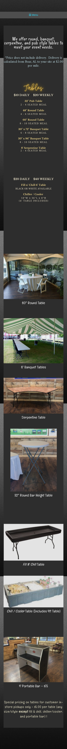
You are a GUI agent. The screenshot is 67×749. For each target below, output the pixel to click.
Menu (33, 14)
